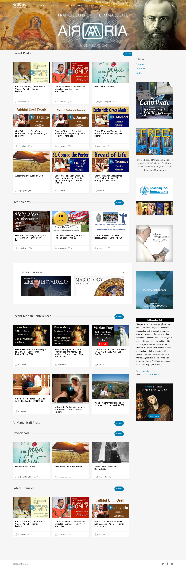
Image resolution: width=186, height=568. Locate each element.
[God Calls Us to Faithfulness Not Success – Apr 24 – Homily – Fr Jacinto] (31, 128)
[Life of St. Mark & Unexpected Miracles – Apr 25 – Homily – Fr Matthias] (70, 83)
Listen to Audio (142, 371)
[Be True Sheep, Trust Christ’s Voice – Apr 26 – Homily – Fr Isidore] (31, 83)
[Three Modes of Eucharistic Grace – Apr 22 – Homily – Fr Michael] (110, 128)
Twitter (139, 73)
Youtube (140, 64)
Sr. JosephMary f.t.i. (103, 102)
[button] (119, 202)
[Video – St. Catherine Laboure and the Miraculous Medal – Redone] (70, 415)
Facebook (140, 68)
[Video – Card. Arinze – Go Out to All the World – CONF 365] (31, 406)
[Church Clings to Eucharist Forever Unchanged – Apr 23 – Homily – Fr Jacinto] (70, 128)
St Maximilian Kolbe (150, 374)
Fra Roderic (20, 250)
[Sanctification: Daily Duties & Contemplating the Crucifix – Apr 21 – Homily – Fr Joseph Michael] (70, 178)
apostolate (20, 102)
